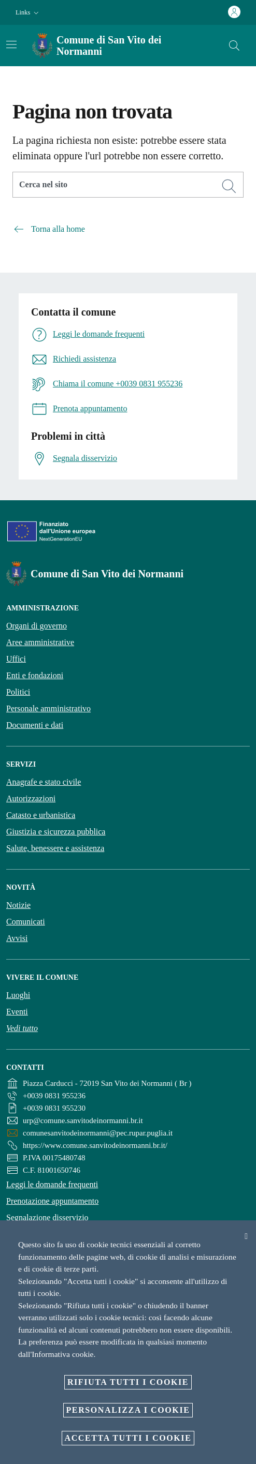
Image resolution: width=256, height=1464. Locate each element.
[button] (28, 13)
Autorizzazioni (30, 798)
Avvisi (16, 938)
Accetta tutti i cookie (128, 1437)
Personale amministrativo (48, 708)
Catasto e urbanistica (40, 815)
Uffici (16, 658)
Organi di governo (36, 625)
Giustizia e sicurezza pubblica (55, 831)
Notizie (18, 905)
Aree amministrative (40, 642)
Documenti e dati (34, 725)
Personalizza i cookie (128, 1410)
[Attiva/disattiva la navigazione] (11, 44)
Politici (18, 692)
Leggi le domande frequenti (52, 1184)
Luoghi (18, 995)
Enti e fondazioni (34, 675)
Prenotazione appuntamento (52, 1201)
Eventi (17, 1011)
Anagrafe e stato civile (43, 782)
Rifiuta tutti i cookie (128, 1382)
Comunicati (25, 921)
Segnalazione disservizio (47, 1217)
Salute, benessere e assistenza (55, 848)
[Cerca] (234, 45)
